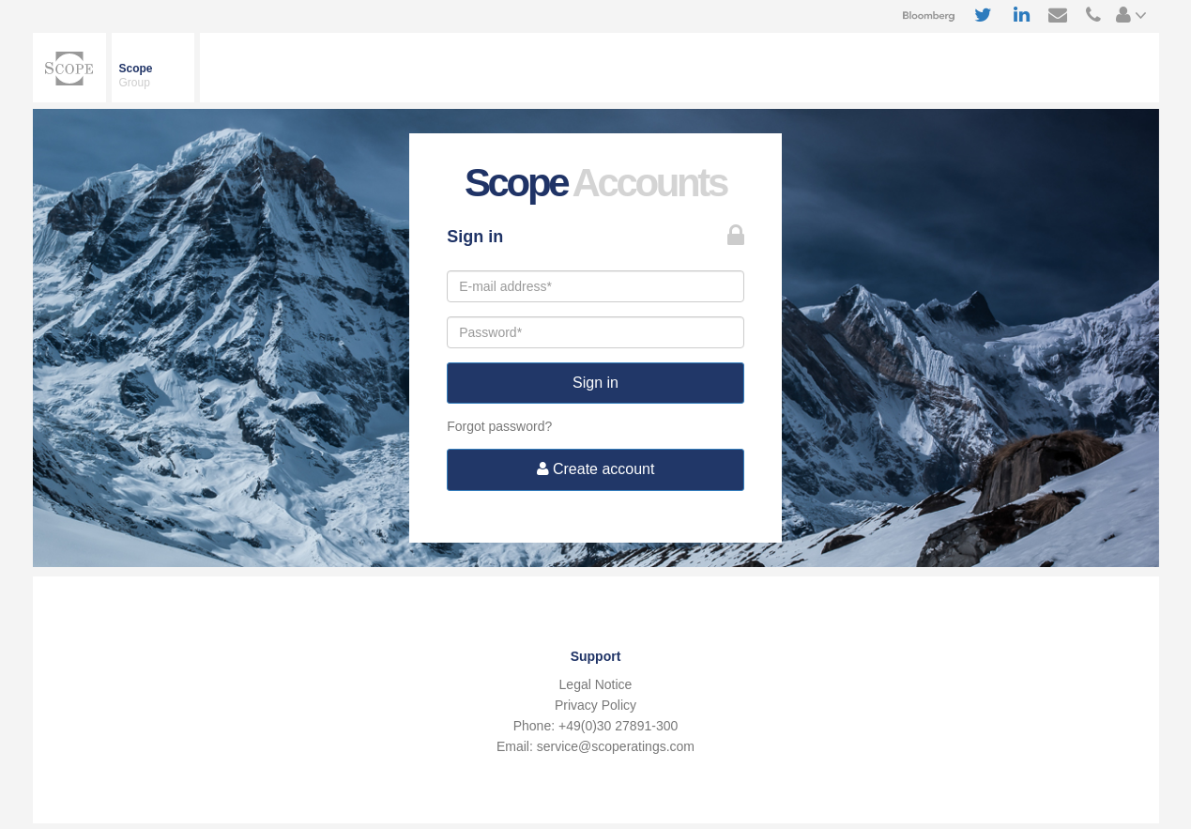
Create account (596, 469)
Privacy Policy (595, 705)
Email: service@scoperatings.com (595, 746)
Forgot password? (499, 426)
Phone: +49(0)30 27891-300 (596, 725)
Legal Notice (596, 684)
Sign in (595, 383)
